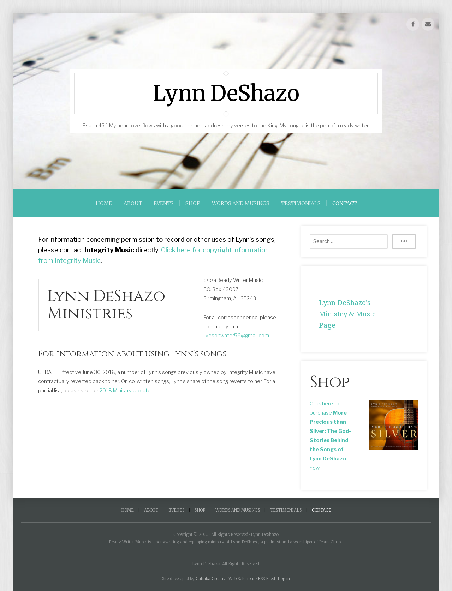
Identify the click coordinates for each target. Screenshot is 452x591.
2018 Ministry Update (125, 390)
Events (164, 203)
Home (104, 203)
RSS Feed (266, 578)
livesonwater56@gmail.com (236, 335)
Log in (284, 578)
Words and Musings (240, 203)
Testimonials (301, 203)
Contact (344, 203)
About (133, 203)
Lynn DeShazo (226, 93)
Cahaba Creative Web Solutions (225, 578)
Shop (192, 203)
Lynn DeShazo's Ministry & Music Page (347, 313)
